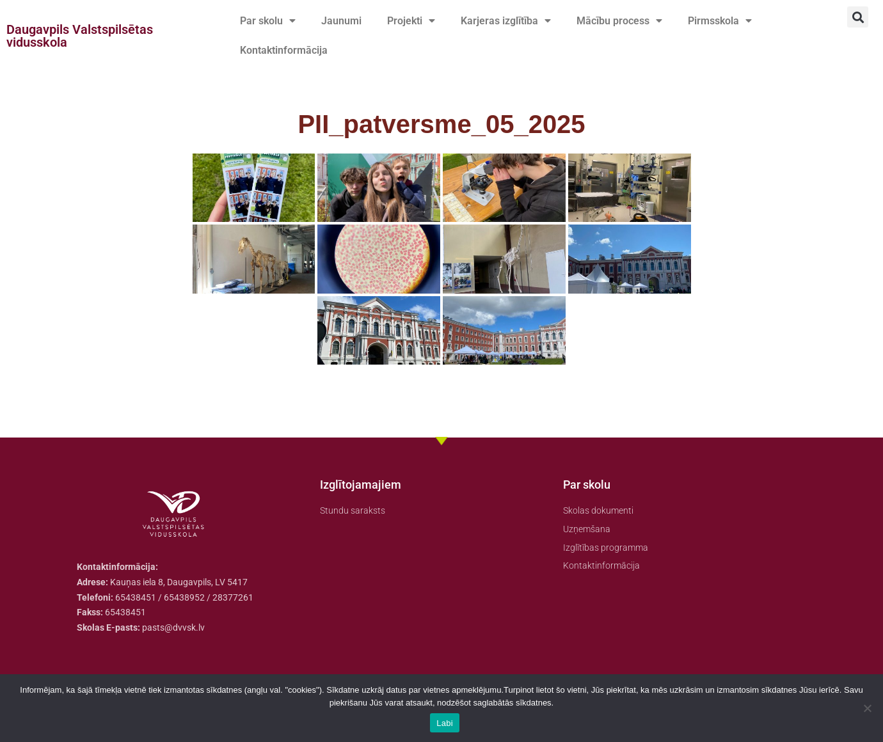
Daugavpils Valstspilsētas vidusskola (79, 36)
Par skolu (268, 21)
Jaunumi (341, 21)
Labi (444, 723)
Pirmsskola (720, 21)
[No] (867, 708)
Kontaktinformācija (284, 50)
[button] (857, 17)
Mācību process (619, 21)
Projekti (411, 21)
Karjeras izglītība (506, 21)
